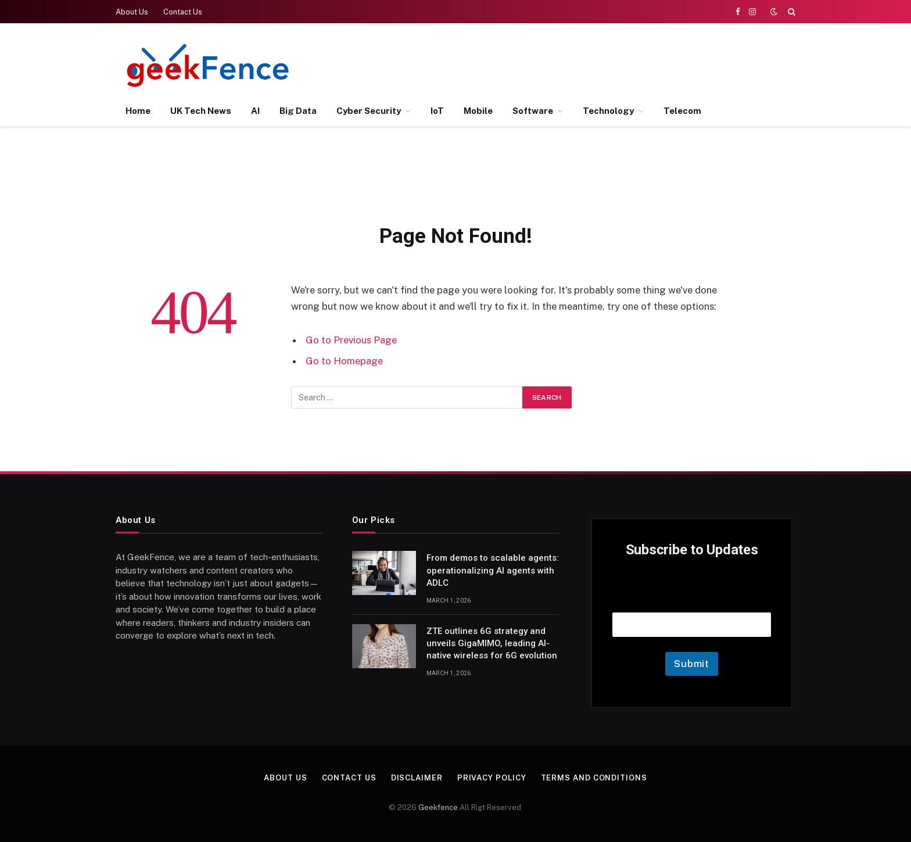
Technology (608, 111)
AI (255, 111)
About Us (132, 12)
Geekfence (438, 807)
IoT (437, 111)
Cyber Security (368, 111)
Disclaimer (417, 777)
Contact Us (182, 12)
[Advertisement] (583, 64)
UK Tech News (200, 111)
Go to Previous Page (351, 340)
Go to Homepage (344, 361)
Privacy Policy (491, 777)
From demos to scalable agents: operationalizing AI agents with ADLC (492, 570)
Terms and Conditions (594, 777)
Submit (691, 663)
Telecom (682, 111)
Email (692, 597)
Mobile (478, 111)
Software (532, 111)
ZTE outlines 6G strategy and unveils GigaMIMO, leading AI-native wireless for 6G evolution (491, 643)
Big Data (298, 111)
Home (137, 111)
